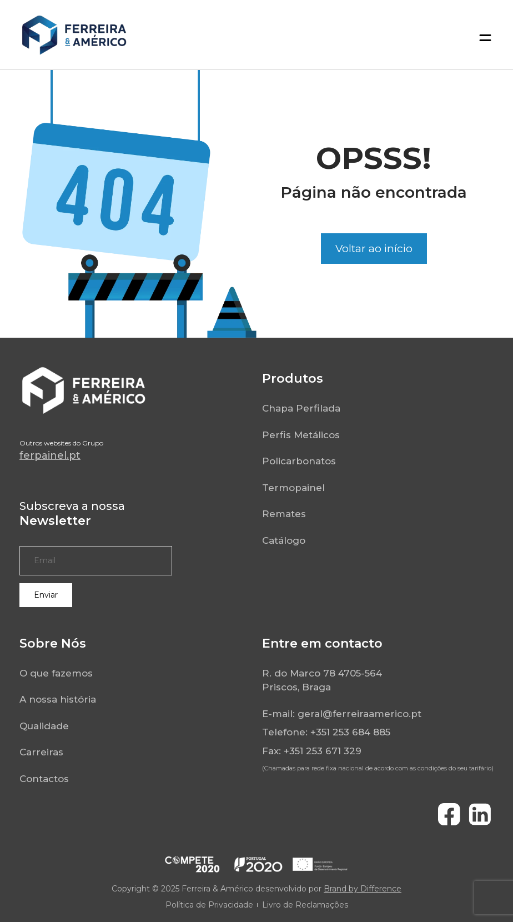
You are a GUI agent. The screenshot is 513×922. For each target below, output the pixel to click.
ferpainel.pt (50, 455)
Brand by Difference (362, 889)
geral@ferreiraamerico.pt (359, 713)
